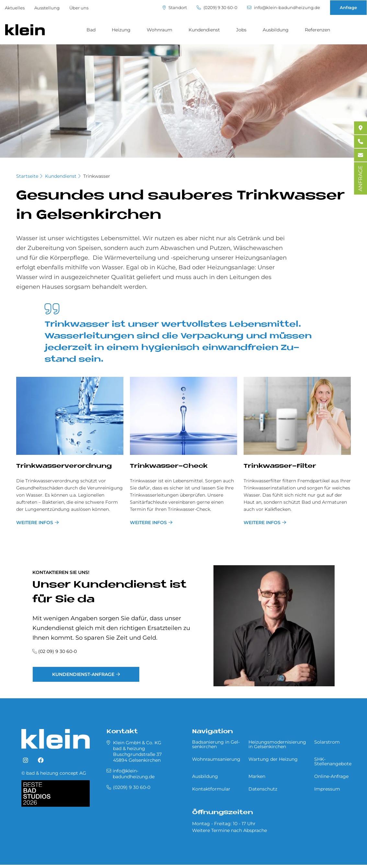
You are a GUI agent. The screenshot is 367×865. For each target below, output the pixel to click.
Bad (91, 30)
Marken (256, 776)
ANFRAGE (360, 178)
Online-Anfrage (331, 776)
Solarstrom (327, 742)
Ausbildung (276, 30)
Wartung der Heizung (273, 759)
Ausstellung (47, 7)
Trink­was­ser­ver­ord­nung (64, 466)
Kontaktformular (211, 789)
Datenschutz (262, 789)
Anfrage (348, 7)
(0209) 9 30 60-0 (217, 8)
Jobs (241, 30)
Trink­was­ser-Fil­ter (280, 466)
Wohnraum (159, 30)
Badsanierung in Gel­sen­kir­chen (216, 744)
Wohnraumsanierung (216, 759)
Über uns (78, 7)
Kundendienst (204, 30)
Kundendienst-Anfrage (83, 674)
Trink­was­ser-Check (169, 466)
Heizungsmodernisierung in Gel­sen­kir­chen (277, 744)
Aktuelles (15, 7)
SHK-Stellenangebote (332, 761)
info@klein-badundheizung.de (283, 8)
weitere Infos (34, 522)
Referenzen (317, 30)
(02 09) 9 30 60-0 (57, 651)
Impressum (327, 789)
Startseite (27, 176)
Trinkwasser (96, 176)
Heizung (121, 30)
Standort (175, 8)
